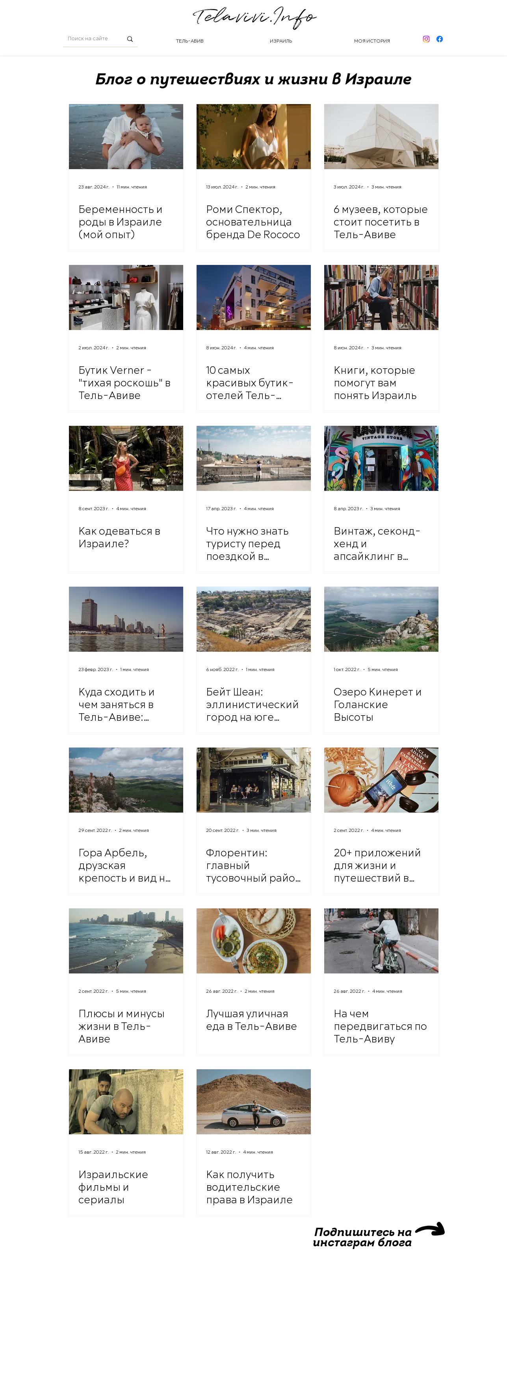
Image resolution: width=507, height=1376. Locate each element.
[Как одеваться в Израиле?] (126, 458)
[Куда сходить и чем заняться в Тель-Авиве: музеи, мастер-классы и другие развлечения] (126, 619)
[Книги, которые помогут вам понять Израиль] (381, 297)
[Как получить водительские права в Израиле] (254, 1101)
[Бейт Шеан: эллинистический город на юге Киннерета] (254, 619)
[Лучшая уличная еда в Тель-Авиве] (254, 940)
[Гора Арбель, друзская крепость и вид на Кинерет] (126, 780)
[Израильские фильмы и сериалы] (126, 1101)
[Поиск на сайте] (89, 39)
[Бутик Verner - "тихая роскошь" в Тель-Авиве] (126, 297)
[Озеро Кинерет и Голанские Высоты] (381, 619)
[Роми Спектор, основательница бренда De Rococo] (254, 136)
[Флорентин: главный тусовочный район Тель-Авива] (254, 780)
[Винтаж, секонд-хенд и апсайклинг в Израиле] (381, 458)
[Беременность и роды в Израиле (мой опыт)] (126, 136)
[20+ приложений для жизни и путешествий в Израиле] (381, 780)
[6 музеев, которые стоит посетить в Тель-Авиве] (381, 136)
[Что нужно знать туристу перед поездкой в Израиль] (254, 458)
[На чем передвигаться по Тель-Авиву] (381, 940)
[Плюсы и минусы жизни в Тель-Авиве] (126, 940)
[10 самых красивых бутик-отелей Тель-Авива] (254, 297)
